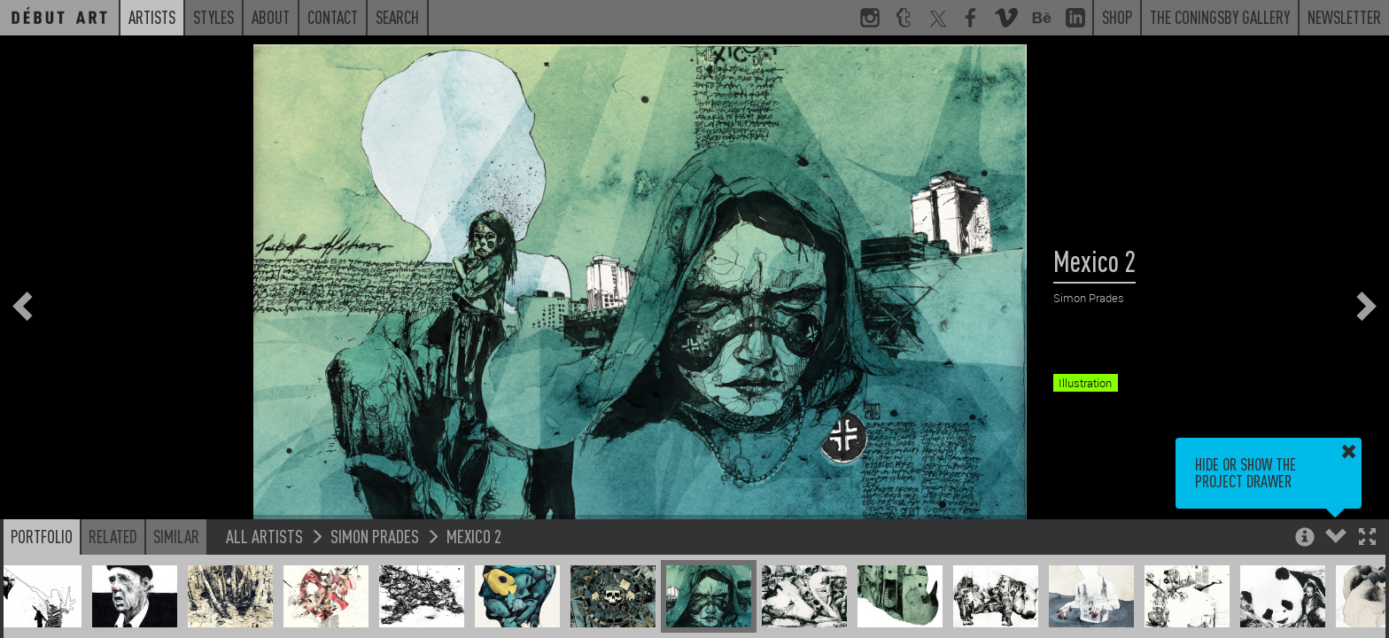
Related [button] (113, 536)
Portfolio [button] (42, 536)
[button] (1367, 538)
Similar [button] (176, 536)
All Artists (264, 536)
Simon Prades (374, 536)
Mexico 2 (473, 536)
